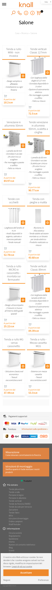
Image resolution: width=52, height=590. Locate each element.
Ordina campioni (15, 521)
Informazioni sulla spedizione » (35, 429)
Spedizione (13, 538)
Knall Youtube (15, 524)
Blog (11, 547)
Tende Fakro (14, 512)
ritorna (12, 541)
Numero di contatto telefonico (22, 544)
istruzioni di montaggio (18, 518)
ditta (11, 515)
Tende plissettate (16, 489)
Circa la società (15, 533)
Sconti (11, 550)
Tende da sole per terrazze (20, 506)
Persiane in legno (16, 495)
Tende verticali (15, 501)
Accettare (26, 572)
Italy (46, 2)
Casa (17, 33)
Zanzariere (13, 509)
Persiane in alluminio (17, 498)
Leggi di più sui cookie (22, 566)
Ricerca (24, 33)
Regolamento (14, 536)
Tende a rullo (14, 492)
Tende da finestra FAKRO (20, 504)
